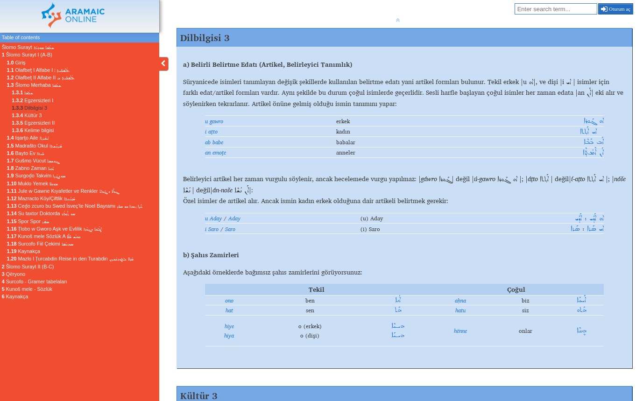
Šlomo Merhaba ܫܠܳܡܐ (34, 85)
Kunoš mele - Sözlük (27, 289)
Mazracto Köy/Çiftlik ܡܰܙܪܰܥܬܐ (41, 198)
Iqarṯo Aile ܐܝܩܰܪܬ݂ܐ (28, 138)
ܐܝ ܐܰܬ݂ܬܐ (592, 131)
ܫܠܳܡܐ (22, 92)
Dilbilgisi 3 (29, 108)
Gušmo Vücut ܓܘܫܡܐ (33, 160)
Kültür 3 (27, 115)
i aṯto (211, 131)
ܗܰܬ (398, 310)
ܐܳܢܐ (398, 300)
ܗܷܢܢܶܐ (581, 330)
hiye (229, 326)
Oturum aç (615, 9)
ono (229, 300)
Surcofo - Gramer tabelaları (34, 281)
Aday (234, 218)
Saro (230, 229)
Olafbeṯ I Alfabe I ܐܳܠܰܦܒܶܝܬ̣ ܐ (38, 70)
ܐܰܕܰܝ (578, 218)
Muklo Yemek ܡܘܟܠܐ (32, 183)
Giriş (16, 62)
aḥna (460, 300)
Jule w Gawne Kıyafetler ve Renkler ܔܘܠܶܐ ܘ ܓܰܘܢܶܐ (63, 191)
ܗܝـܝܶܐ (397, 326)
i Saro (212, 229)
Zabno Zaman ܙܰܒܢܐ (30, 168)
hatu (460, 310)
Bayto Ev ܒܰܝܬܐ (25, 153)
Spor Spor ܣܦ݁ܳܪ (28, 221)
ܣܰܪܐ (575, 228)
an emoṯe (215, 152)
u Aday (213, 218)
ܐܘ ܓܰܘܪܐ (594, 121)
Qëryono (13, 274)
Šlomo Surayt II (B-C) (28, 266)
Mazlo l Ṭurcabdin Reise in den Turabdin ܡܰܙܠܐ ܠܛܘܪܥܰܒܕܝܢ (70, 258)
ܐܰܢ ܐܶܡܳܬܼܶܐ (593, 152)
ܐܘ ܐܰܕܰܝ (596, 218)
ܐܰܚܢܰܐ (581, 300)
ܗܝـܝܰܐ (397, 335)
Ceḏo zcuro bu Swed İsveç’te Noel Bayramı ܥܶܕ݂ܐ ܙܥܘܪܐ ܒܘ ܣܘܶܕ (75, 206)
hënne (460, 330)
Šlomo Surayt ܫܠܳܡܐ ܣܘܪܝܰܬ (28, 47)
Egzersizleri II (33, 123)
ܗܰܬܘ (581, 310)
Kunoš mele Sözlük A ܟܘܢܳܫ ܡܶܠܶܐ (43, 236)
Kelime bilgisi (33, 130)
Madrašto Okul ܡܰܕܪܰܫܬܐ (34, 145)
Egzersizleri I (32, 100)
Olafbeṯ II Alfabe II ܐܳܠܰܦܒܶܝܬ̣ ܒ (41, 77)
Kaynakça (23, 251)
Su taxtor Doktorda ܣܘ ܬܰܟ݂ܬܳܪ (41, 213)
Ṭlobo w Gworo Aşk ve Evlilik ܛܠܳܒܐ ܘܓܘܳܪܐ (54, 229)
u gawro (214, 121)
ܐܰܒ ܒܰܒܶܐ (594, 142)
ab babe (214, 142)
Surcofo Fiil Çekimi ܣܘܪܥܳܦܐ (40, 243)
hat (229, 310)
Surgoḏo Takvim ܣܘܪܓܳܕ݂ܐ (36, 175)
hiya (229, 335)
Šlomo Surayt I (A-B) (27, 54)
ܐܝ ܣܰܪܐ (595, 228)
